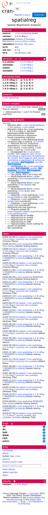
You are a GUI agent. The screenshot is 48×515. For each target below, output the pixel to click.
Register (19, 15)
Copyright (34, 493)
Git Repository (36, 501)
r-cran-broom (33, 152)
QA (28, 53)
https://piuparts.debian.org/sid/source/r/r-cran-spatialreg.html (27, 212)
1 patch (25, 112)
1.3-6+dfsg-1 (26, 68)
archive (18, 41)
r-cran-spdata (14, 127)
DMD (25, 41)
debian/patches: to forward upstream (24, 113)
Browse (22, 53)
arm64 (14, 158)
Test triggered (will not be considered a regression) (24, 155)
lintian (6, 453)
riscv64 (38, 162)
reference (40, 156)
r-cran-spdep (28, 127)
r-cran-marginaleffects (33, 125)
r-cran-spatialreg (23, 33)
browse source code (12, 462)
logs (12, 456)
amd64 (10, 154)
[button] (3, 107)
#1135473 (38, 141)
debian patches (10, 472)
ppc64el (15, 162)
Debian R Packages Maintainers (19, 40)
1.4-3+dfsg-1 (26, 71)
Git (16, 53)
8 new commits (13, 107)
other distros (9, 469)
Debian (6, 493)
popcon (6, 459)
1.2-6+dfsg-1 (26, 65)
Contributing (24, 504)
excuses (6, 123)
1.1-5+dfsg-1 (26, 62)
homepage (8, 450)
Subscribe (39, 15)
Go (17, 9)
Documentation (10, 501)
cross (17, 456)
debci (5, 475)
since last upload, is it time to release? (24, 108)
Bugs (23, 501)
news (6, 233)
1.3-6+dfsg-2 (21, 484)
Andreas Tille (21, 44)
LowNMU (31, 41)
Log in (27, 15)
